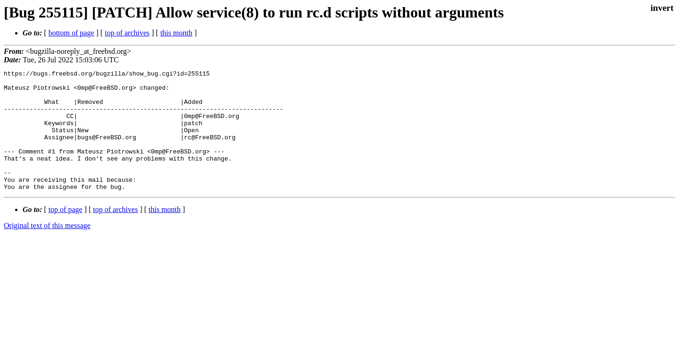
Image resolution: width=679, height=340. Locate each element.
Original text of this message (47, 250)
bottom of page (71, 33)
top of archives (127, 33)
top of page (66, 234)
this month (176, 33)
